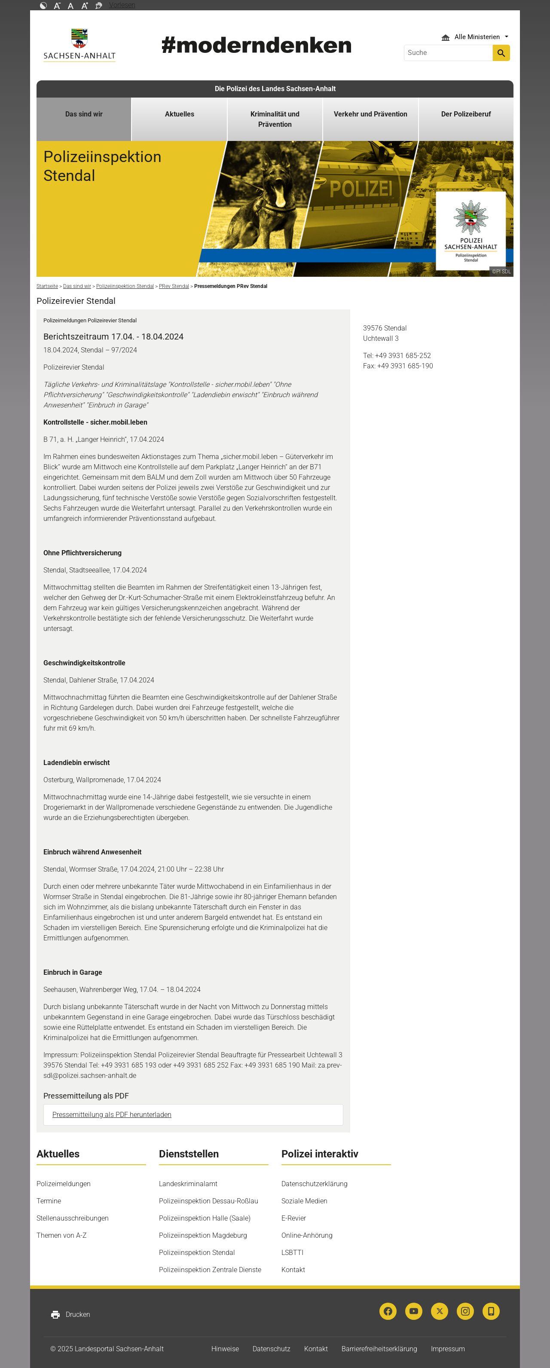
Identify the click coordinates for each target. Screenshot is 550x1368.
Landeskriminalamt (188, 1184)
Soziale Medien (304, 1201)
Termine (49, 1201)
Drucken (70, 1315)
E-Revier (293, 1218)
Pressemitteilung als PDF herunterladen (111, 1115)
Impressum (448, 1349)
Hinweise (225, 1349)
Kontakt (293, 1270)
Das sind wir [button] (84, 114)
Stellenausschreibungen (73, 1218)
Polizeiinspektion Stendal (197, 1253)
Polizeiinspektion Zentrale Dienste (210, 1270)
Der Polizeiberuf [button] (466, 114)
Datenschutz (271, 1349)
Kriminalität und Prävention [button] (275, 119)
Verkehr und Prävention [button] (370, 114)
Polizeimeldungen (64, 1184)
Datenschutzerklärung (314, 1184)
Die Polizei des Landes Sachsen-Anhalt (275, 89)
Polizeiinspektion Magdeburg (203, 1235)
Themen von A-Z (62, 1235)
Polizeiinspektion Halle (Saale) (205, 1218)
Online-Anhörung (307, 1235)
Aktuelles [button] (179, 114)
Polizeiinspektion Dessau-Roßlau (208, 1201)
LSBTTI (292, 1253)
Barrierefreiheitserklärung (379, 1349)
